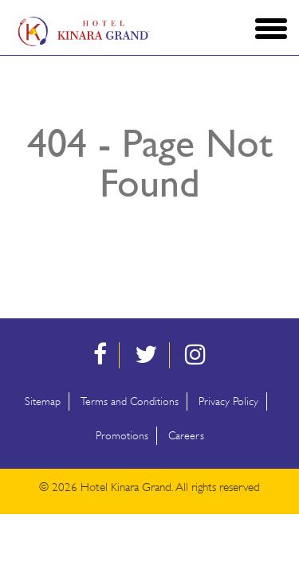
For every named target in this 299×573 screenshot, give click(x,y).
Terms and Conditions (130, 401)
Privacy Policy (228, 401)
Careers (186, 436)
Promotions (122, 436)
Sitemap (43, 401)
